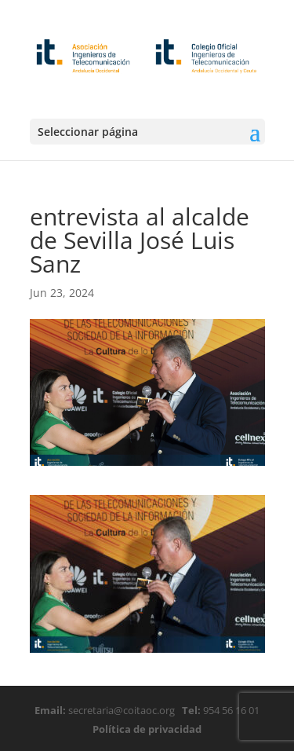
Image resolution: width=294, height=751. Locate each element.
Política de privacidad (147, 729)
